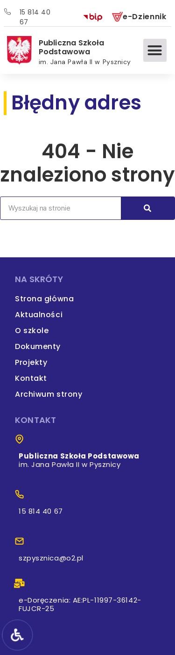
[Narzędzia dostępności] (16, 634)
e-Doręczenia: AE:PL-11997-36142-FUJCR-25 (80, 604)
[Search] (148, 208)
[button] (155, 50)
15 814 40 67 (41, 511)
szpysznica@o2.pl (51, 558)
